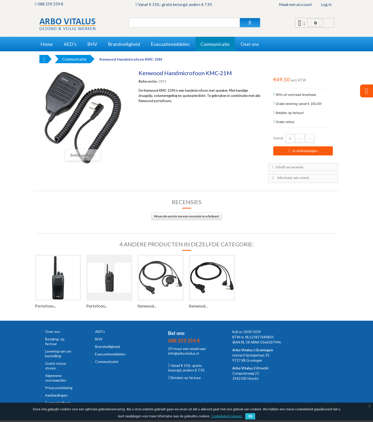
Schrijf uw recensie (289, 167)
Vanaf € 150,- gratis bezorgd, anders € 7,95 (186, 367)
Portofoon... (45, 306)
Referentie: (148, 81)
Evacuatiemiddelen (110, 354)
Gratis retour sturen (55, 365)
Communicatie (106, 361)
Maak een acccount (295, 4)
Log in (326, 4)
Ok (250, 416)
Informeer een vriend (293, 178)
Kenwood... (147, 306)
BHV (99, 339)
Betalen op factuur (184, 377)
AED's (100, 331)
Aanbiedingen (56, 395)
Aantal (278, 138)
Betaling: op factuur (54, 341)
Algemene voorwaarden (55, 377)
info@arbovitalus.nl (183, 353)
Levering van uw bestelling (58, 353)
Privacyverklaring (59, 387)
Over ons (52, 331)
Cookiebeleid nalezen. (227, 416)
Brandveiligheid (107, 346)
